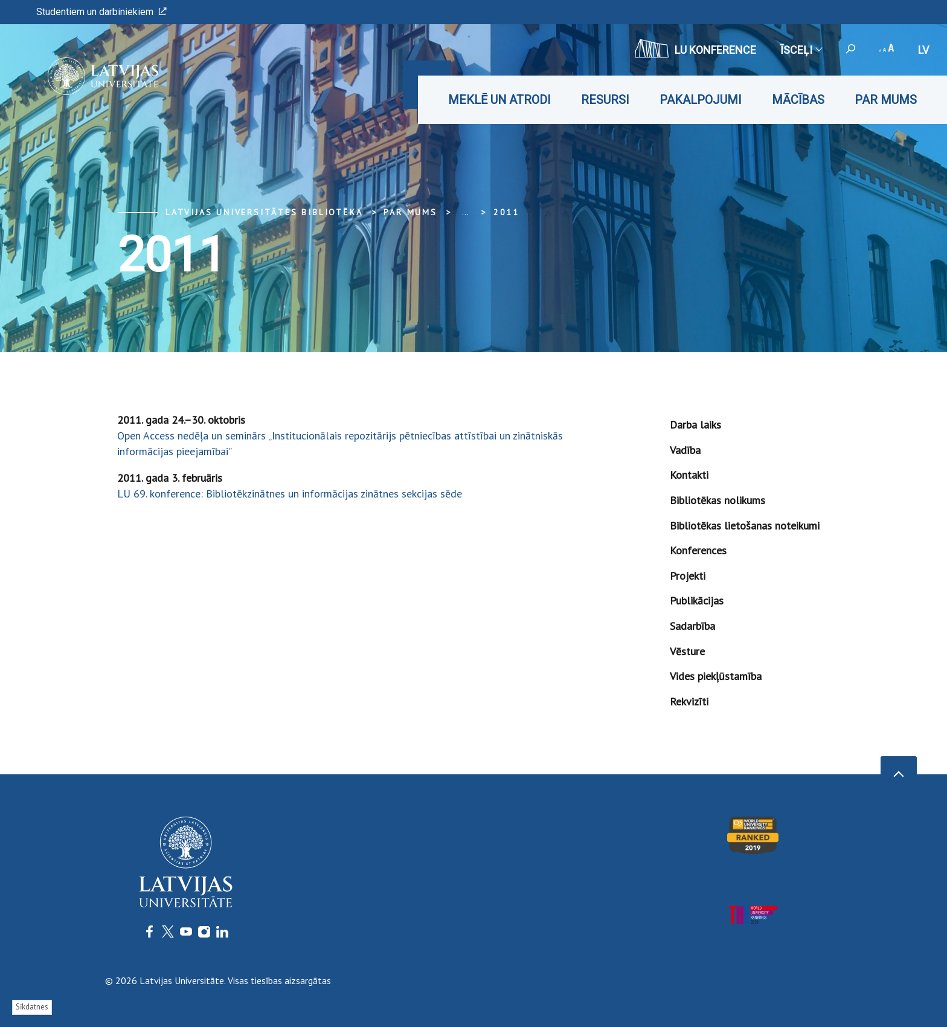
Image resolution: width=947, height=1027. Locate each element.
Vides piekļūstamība (716, 676)
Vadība (685, 450)
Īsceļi (800, 50)
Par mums (886, 99)
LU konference (695, 48)
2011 (506, 212)
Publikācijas (697, 600)
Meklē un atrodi (499, 99)
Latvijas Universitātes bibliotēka (263, 212)
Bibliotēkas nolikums (717, 500)
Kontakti (689, 475)
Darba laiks (695, 425)
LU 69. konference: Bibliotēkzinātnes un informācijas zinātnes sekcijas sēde (289, 494)
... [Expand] (465, 212)
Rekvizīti (689, 701)
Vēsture (687, 651)
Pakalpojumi (701, 99)
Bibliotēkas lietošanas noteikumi (745, 526)
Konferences (698, 550)
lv (923, 50)
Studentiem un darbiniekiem (101, 12)
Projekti (687, 576)
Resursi (605, 99)
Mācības (798, 99)
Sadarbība (692, 626)
